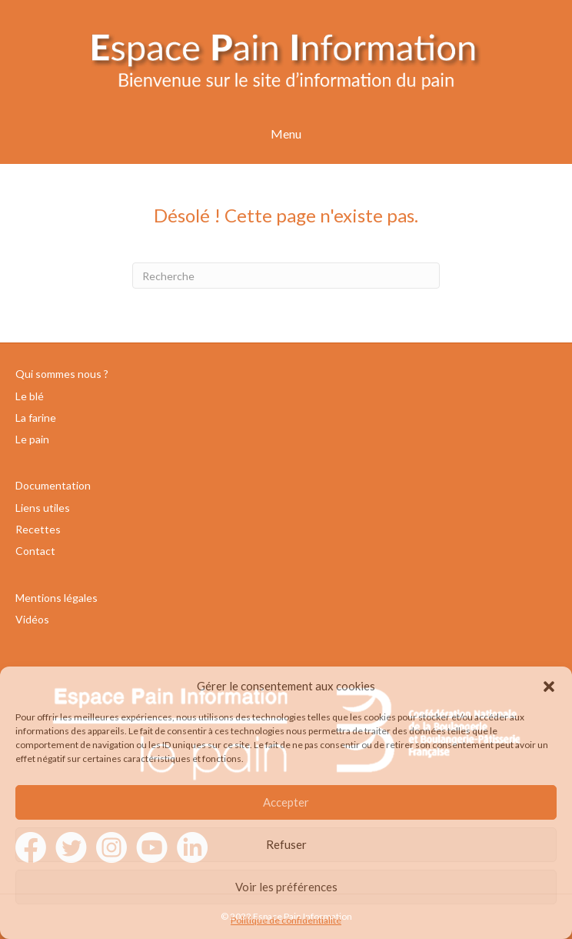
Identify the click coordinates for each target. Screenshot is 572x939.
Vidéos (32, 619)
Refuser (286, 844)
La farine (35, 417)
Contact (35, 550)
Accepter (286, 802)
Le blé (29, 396)
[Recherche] (286, 275)
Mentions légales (56, 597)
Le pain (32, 439)
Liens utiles (42, 507)
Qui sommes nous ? (61, 373)
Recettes (38, 529)
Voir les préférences (286, 887)
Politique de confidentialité (286, 920)
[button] (549, 686)
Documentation (53, 485)
